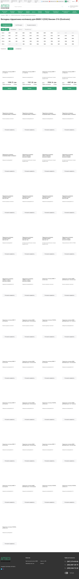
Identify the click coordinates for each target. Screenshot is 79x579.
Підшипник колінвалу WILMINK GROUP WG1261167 (47, 238)
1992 (24, 41)
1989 (73, 44)
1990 (9, 41)
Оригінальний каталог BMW (32, 561)
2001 (16, 38)
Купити (9, 88)
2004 (38, 38)
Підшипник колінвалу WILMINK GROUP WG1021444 (27, 197)
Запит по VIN (43, 561)
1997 (59, 41)
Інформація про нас (30, 563)
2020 (9, 32)
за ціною (10, 48)
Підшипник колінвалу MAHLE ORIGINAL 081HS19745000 (27, 156)
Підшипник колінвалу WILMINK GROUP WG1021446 (67, 197)
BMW (7, 15)
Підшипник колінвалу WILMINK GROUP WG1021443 (7, 197)
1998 (66, 41)
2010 (9, 35)
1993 (31, 41)
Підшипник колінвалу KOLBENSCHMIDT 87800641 (9, 155)
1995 (45, 41)
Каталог (25, 0)
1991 (16, 41)
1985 (45, 44)
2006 (52, 38)
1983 (31, 44)
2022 (24, 32)
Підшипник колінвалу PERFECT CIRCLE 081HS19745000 (67, 238)
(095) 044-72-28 (53, 1)
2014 (38, 35)
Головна (3, 15)
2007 (59, 38)
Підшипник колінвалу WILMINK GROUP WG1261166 (27, 238)
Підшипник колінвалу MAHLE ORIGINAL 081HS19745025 (47, 156)
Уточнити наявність (9, 129)
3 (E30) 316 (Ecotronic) (15, 15)
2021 (16, 32)
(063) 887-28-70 (61, 1)
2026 (52, 32)
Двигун (20, 29)
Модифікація (28, 29)
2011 (16, 35)
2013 (31, 35)
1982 (24, 44)
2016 (52, 35)
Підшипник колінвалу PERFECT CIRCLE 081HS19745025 (7, 280)
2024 (38, 32)
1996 (52, 41)
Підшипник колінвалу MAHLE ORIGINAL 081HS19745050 (67, 156)
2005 (45, 38)
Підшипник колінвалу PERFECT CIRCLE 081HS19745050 (27, 280)
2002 (24, 38)
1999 (73, 41)
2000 (9, 38)
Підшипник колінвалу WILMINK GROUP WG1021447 (7, 238)
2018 (66, 35)
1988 (66, 44)
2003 (31, 38)
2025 (45, 32)
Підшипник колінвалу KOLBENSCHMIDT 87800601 (9, 114)
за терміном (18, 48)
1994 (38, 41)
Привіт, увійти (72, 7)
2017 (59, 35)
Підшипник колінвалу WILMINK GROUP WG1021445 (47, 197)
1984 (38, 44)
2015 (45, 35)
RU (67, 1)
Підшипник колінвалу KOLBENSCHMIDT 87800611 (29, 114)
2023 (31, 32)
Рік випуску (13, 29)
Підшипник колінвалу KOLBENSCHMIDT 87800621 (49, 114)
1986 (52, 44)
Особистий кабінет (74, 6)
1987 (59, 44)
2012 (24, 35)
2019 (73, 35)
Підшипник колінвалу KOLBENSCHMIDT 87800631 (69, 114)
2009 (73, 38)
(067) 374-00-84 (45, 1)
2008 (66, 38)
